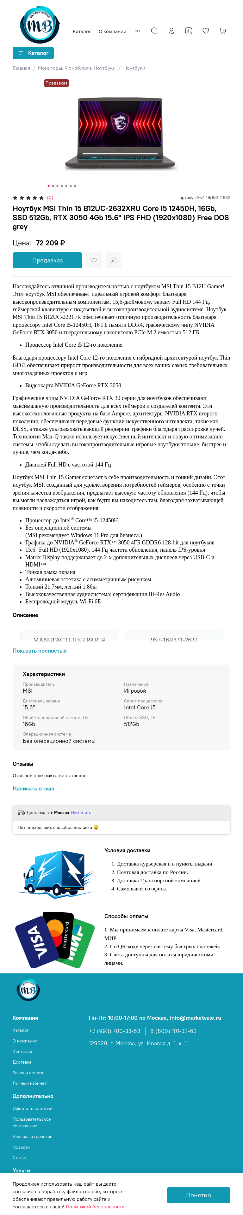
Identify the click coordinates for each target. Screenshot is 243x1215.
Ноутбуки (134, 68)
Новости (21, 1147)
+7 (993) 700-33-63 (114, 1031)
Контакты (22, 1051)
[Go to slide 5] (66, 186)
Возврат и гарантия (32, 1136)
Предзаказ (47, 260)
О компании (112, 31)
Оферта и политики (33, 1108)
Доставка (22, 1062)
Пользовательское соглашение (32, 1122)
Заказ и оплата (28, 1073)
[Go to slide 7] (75, 186)
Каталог (82, 31)
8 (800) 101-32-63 (173, 1031)
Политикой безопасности (95, 1206)
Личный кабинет (30, 1083)
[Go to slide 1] (49, 186)
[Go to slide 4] (62, 186)
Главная (21, 68)
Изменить (81, 812)
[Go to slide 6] (71, 186)
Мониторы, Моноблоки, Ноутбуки (76, 68)
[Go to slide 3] (58, 186)
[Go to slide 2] (53, 186)
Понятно (198, 1195)
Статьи (19, 1157)
